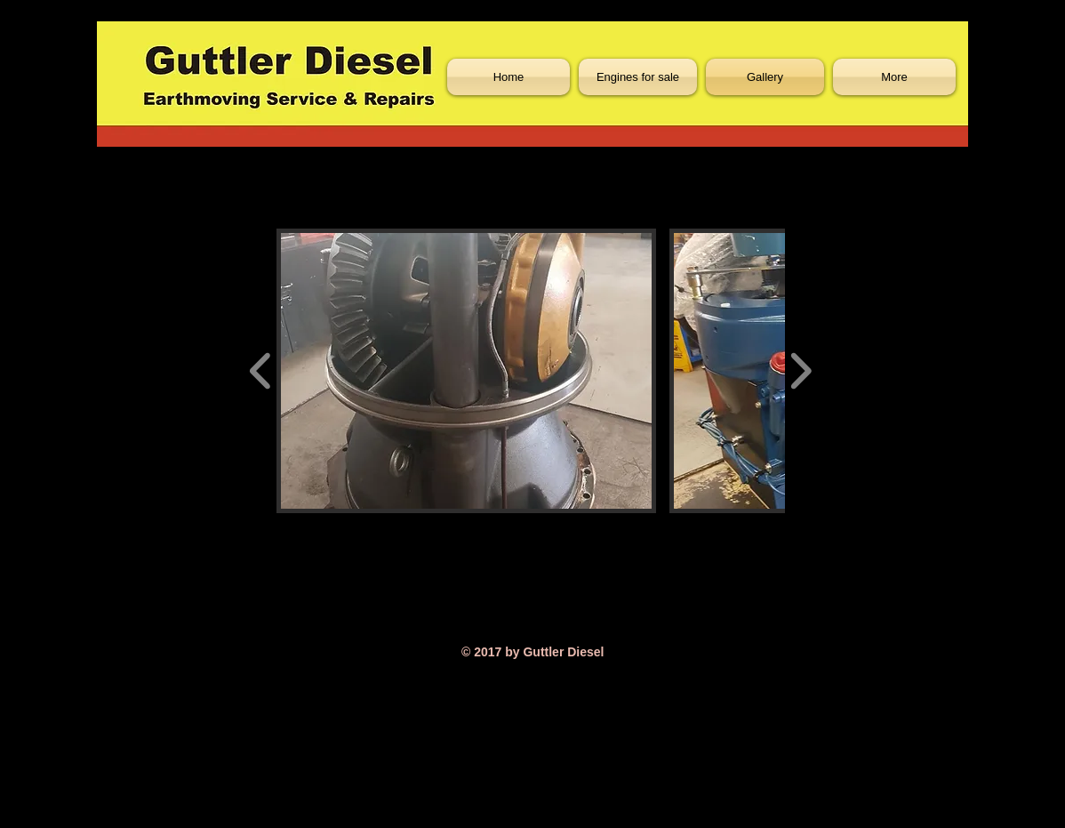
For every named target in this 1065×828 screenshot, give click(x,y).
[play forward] (801, 370)
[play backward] (261, 370)
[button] (466, 371)
